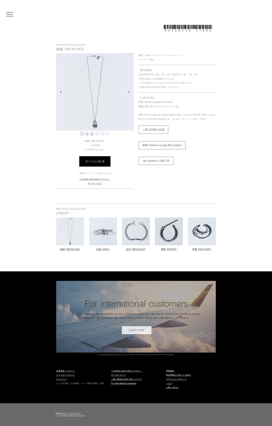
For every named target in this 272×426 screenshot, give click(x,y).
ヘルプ (169, 383)
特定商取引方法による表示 (178, 375)
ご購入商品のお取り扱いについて (126, 379)
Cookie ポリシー (62, 413)
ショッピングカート (65, 375)
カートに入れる (95, 161)
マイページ (61, 379)
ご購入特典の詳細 (153, 129)
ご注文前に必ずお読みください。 (94, 179)
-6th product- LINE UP (155, 160)
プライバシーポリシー (176, 379)
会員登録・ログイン (65, 371)
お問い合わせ (172, 387)
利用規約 (170, 371)
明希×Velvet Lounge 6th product (162, 145)
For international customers (123, 383)
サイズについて (95, 183)
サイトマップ (75, 413)
